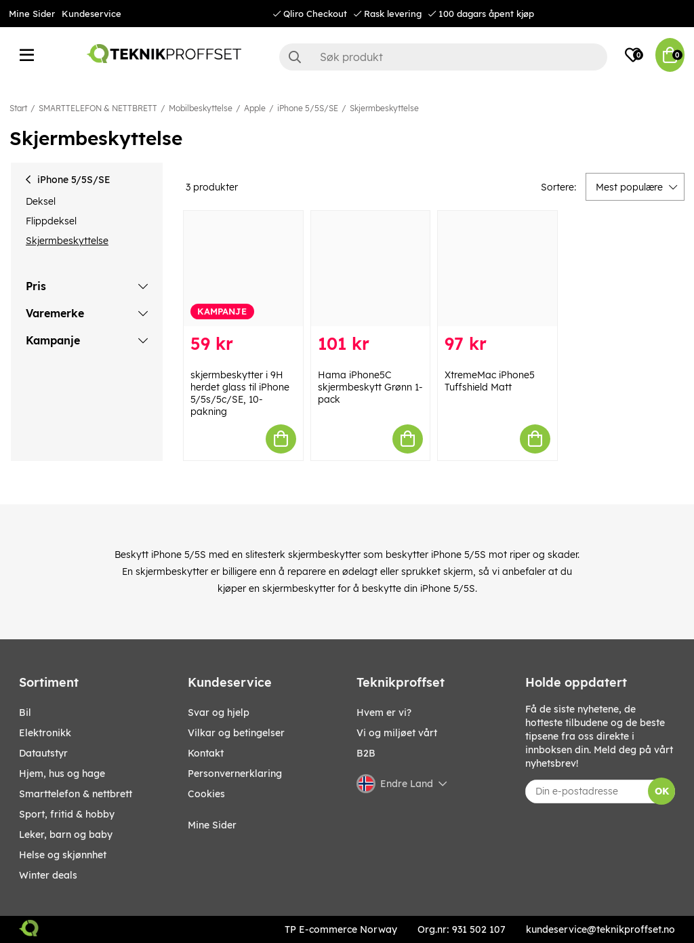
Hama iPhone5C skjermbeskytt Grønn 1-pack (370, 387)
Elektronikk (45, 733)
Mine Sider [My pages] (212, 825)
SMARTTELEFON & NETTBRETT (98, 108)
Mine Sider (32, 13)
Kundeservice (91, 13)
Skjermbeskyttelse (384, 108)
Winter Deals (48, 875)
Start (18, 108)
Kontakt (206, 753)
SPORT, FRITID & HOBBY (67, 814)
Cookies (206, 794)
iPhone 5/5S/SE (307, 108)
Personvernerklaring (235, 773)
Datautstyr (43, 753)
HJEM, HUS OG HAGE (62, 773)
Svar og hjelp (218, 712)
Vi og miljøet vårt (396, 733)
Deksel (41, 201)
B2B (365, 753)
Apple (255, 108)
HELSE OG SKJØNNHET (62, 855)
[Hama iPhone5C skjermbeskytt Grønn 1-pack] (371, 268)
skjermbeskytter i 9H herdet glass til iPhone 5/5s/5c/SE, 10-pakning (239, 393)
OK (662, 791)
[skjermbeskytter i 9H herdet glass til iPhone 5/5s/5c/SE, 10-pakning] (243, 268)
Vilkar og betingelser (236, 733)
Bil (25, 712)
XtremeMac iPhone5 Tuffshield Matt (490, 381)
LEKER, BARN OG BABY (66, 834)
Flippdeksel (51, 221)
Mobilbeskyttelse (200, 108)
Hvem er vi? (383, 712)
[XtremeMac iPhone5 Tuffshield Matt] (497, 268)
